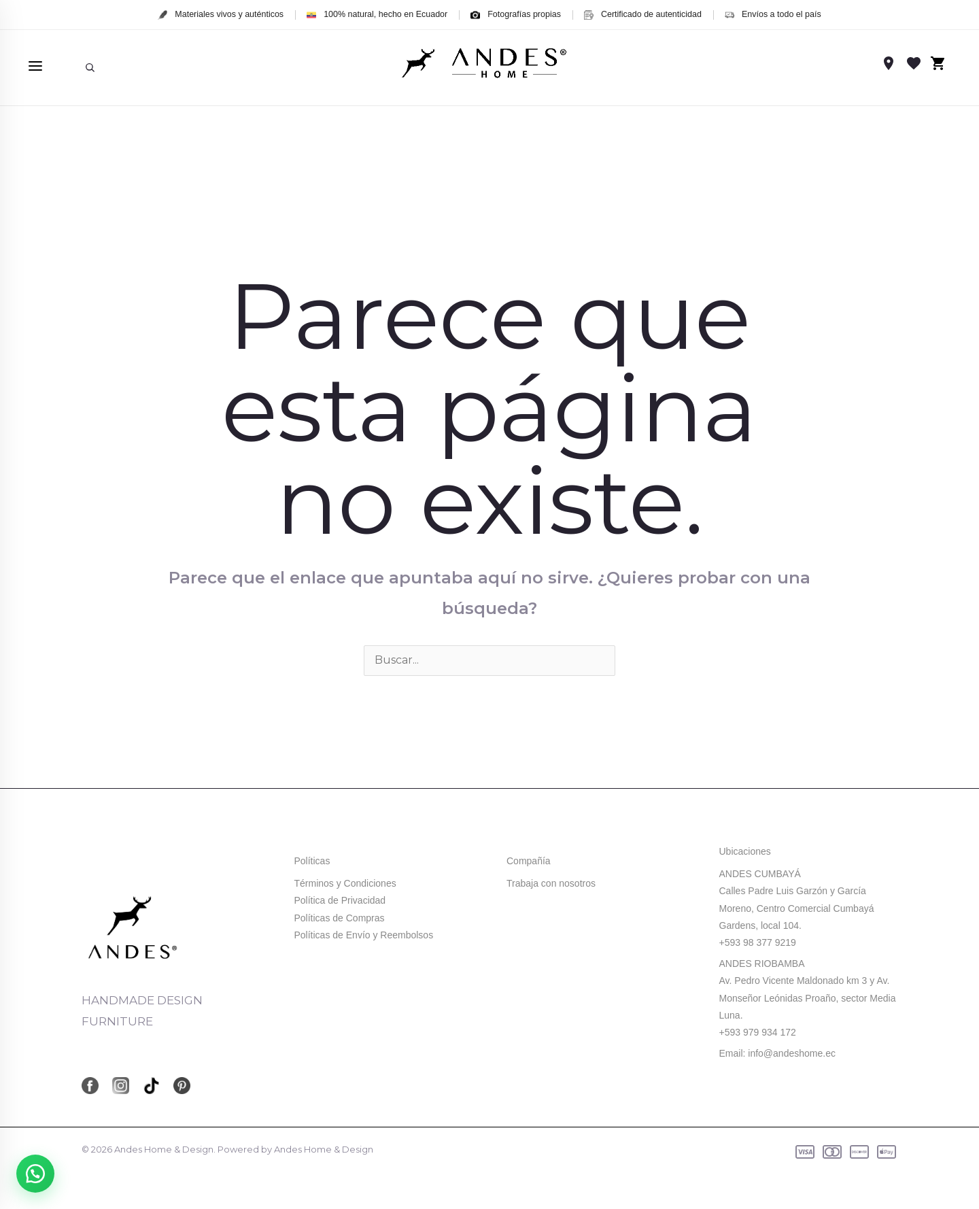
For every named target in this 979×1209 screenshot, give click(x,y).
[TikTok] (151, 1085)
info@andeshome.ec (792, 1053)
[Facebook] (90, 1085)
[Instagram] (120, 1085)
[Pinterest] (181, 1085)
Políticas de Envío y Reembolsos (364, 935)
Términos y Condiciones (345, 883)
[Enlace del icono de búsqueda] (90, 66)
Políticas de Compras (339, 918)
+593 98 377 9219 (757, 942)
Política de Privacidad (340, 900)
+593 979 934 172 (757, 1032)
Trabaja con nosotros (551, 883)
